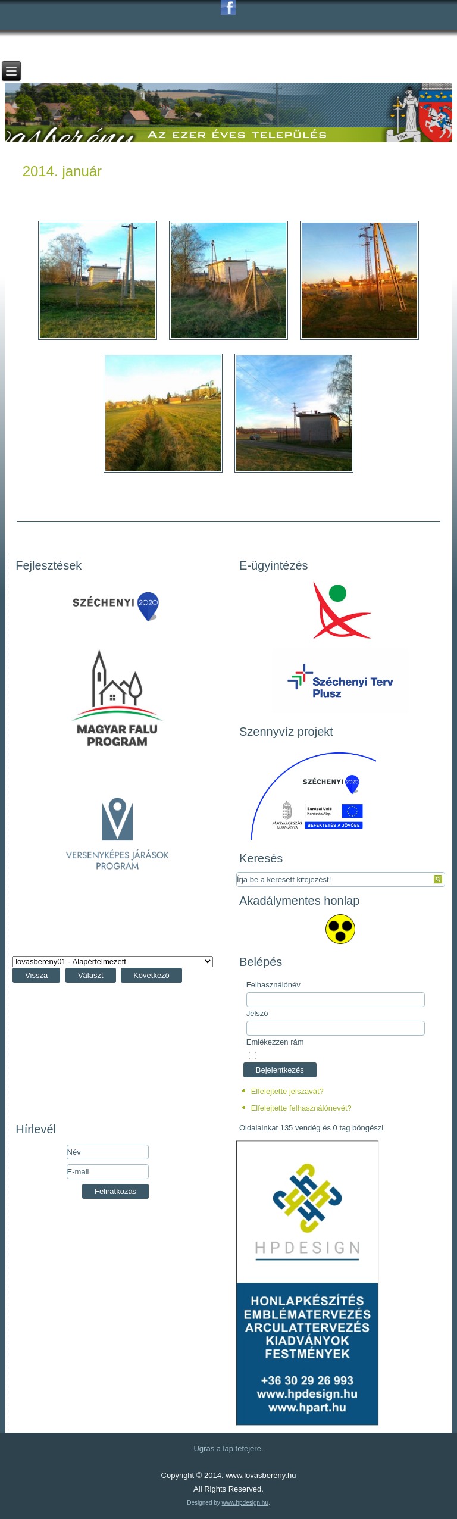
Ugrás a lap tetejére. (228, 1448)
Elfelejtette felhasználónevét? (301, 1108)
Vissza (36, 975)
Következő (151, 975)
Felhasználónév (273, 984)
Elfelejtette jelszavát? (287, 1091)
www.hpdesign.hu (245, 1502)
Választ (91, 975)
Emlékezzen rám (275, 1041)
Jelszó (257, 1013)
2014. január (62, 171)
